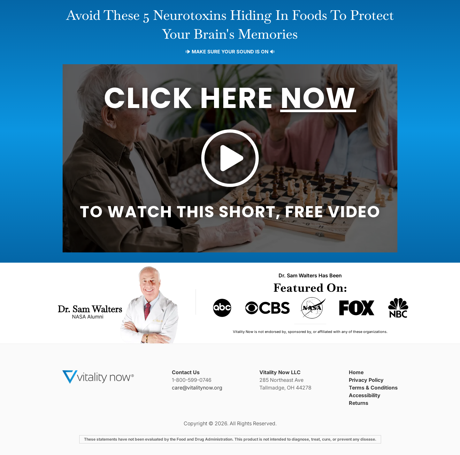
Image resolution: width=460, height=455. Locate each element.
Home (356, 372)
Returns (358, 403)
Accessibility (364, 395)
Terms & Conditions (373, 387)
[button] (230, 158)
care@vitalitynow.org (197, 387)
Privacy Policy (366, 380)
